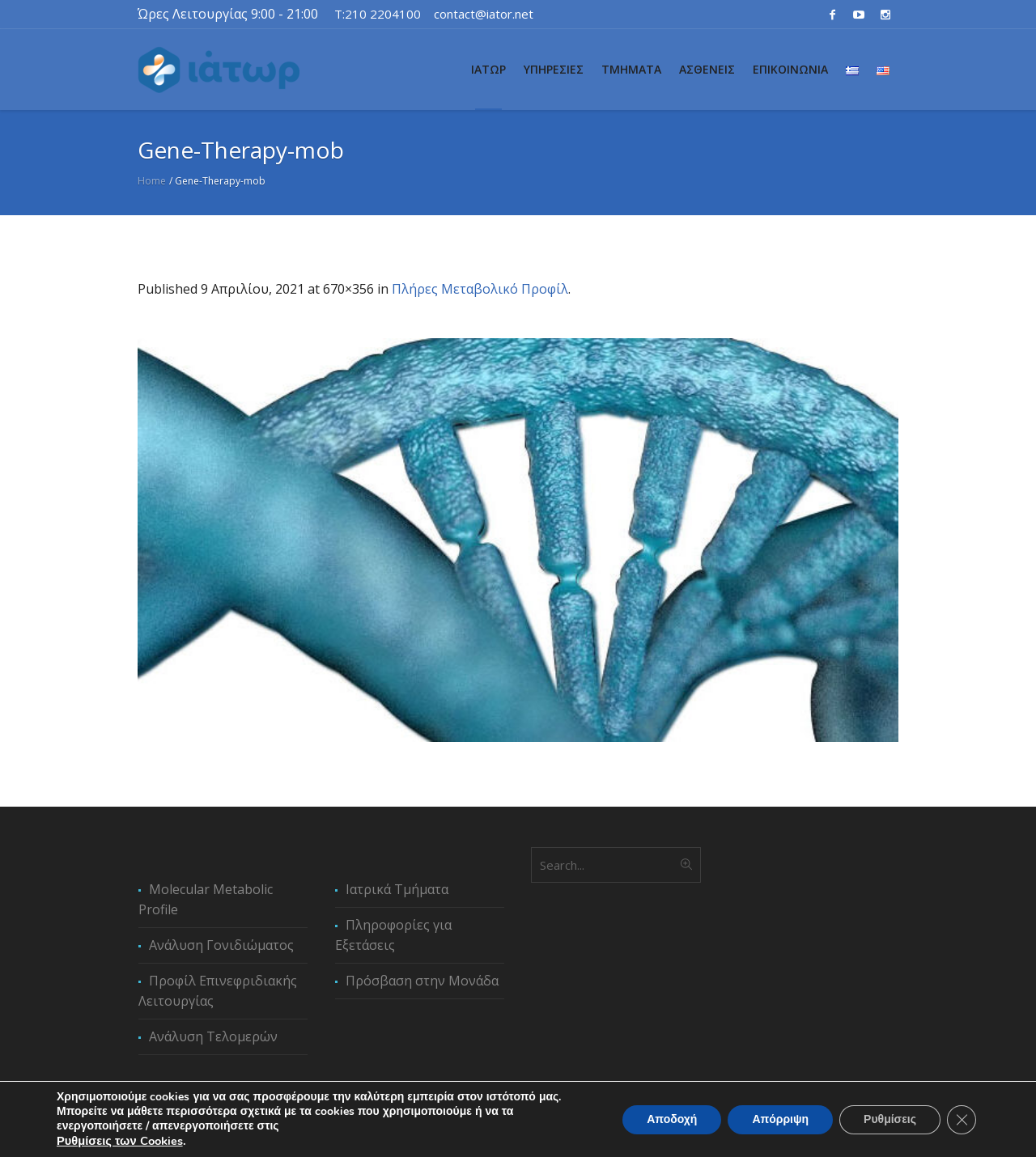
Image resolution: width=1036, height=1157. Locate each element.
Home (152, 181)
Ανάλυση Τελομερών (213, 1036)
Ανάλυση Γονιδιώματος (221, 945)
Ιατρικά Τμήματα (397, 889)
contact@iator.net (483, 14)
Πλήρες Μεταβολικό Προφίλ (480, 289)
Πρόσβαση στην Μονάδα (422, 981)
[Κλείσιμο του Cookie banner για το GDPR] (961, 1119)
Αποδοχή (672, 1119)
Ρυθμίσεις (890, 1119)
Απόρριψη (780, 1119)
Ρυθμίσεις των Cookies (120, 1141)
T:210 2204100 (377, 14)
